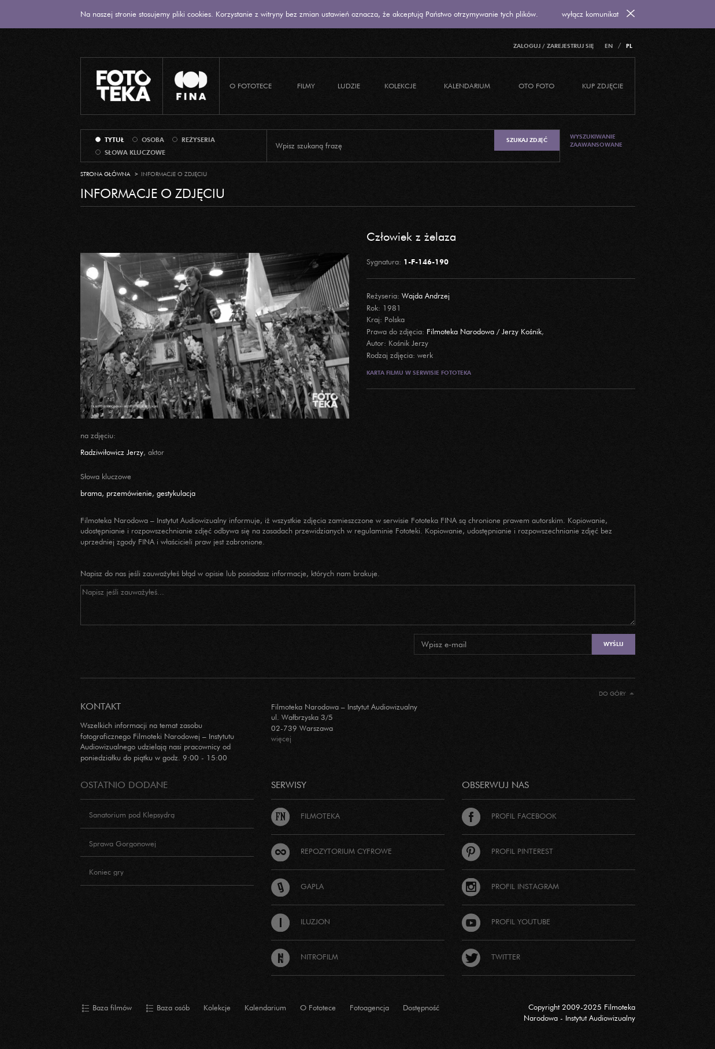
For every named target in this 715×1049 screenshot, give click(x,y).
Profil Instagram (510, 886)
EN (609, 46)
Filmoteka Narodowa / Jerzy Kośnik (484, 331)
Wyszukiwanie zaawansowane (596, 140)
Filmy (306, 85)
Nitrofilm (304, 956)
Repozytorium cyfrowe (331, 851)
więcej (281, 738)
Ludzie (349, 85)
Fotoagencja (369, 1007)
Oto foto (536, 85)
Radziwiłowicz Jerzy (111, 452)
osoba (153, 140)
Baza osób (168, 1008)
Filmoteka (305, 815)
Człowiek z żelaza (411, 236)
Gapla (297, 886)
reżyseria (198, 140)
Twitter (491, 956)
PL (629, 46)
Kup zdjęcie (602, 85)
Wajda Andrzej (426, 295)
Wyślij (613, 644)
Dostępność (421, 1007)
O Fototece (250, 85)
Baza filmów (106, 1008)
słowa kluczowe (135, 152)
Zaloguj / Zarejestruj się (553, 46)
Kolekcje (400, 85)
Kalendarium (467, 85)
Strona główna (105, 174)
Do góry (616, 693)
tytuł (114, 140)
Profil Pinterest (507, 851)
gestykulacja (176, 493)
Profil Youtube (506, 921)
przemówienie (129, 493)
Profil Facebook (509, 815)
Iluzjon (300, 921)
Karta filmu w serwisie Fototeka (418, 372)
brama (91, 493)
